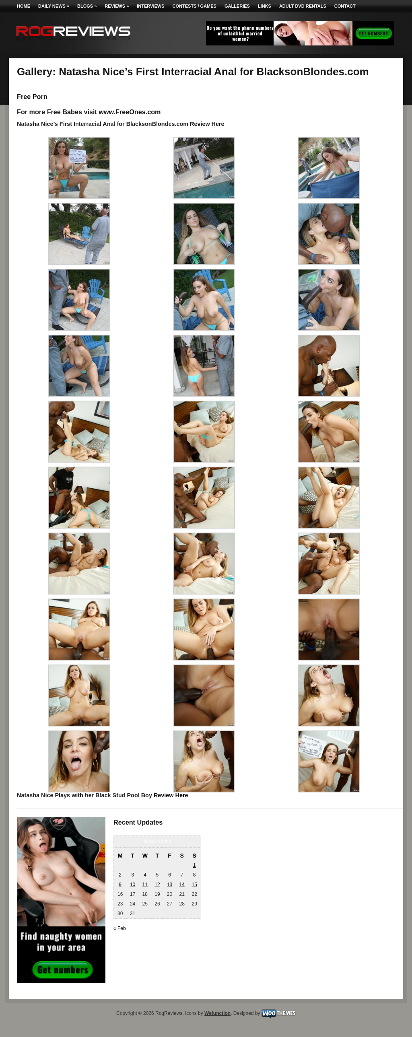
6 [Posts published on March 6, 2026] (169, 875)
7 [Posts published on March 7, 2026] (182, 875)
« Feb (119, 928)
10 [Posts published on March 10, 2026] (132, 884)
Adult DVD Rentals (302, 6)
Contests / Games (194, 6)
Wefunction (217, 1013)
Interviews (150, 6)
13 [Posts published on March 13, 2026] (169, 884)
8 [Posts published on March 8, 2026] (194, 875)
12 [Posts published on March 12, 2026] (157, 884)
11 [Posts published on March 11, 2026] (145, 884)
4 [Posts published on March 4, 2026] (145, 875)
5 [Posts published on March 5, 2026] (157, 875)
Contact (345, 6)
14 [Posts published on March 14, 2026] (181, 884)
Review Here (207, 124)
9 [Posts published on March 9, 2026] (120, 884)
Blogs (87, 6)
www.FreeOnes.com (130, 111)
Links (264, 6)
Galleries (237, 6)
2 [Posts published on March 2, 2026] (120, 875)
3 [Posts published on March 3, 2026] (132, 875)
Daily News (53, 6)
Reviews (117, 6)
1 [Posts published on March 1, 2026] (194, 865)
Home (23, 6)
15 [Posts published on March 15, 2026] (194, 884)
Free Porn (32, 96)
